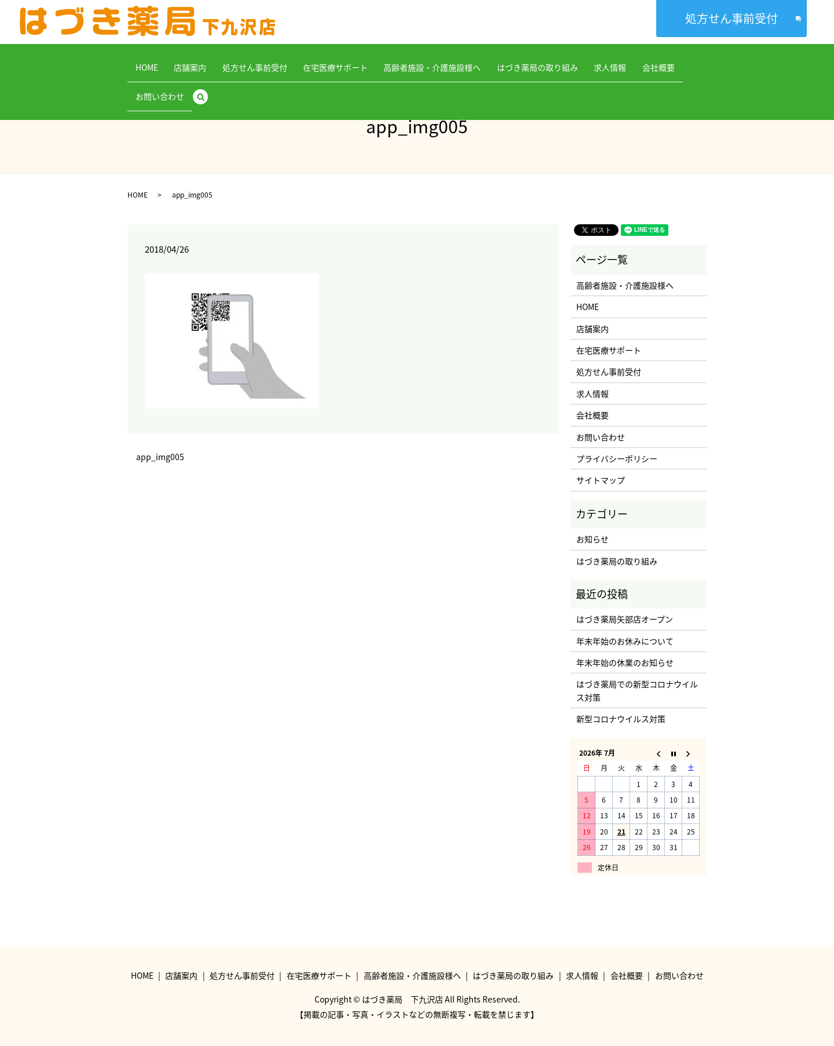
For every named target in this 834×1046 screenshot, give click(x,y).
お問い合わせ (655, 61)
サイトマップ (600, 480)
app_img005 (160, 456)
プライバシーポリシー (616, 458)
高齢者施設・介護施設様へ (403, 61)
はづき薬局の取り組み (501, 61)
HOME (149, 61)
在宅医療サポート (314, 61)
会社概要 (606, 61)
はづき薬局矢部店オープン (624, 619)
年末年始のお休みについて (625, 641)
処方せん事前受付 (731, 18)
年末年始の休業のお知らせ (625, 662)
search (699, 61)
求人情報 (566, 61)
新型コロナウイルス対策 (620, 718)
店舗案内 (185, 61)
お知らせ (592, 539)
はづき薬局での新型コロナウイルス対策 (637, 690)
